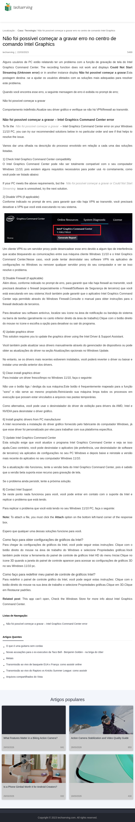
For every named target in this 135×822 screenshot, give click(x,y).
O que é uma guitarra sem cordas (24, 646)
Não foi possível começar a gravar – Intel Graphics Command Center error (46, 623)
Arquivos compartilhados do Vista (24, 676)
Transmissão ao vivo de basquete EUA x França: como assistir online (44, 664)
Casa (20, 30)
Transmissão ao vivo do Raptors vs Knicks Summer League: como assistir (46, 670)
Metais (9, 658)
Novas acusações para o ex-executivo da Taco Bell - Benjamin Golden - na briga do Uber (54, 652)
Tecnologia (30, 30)
